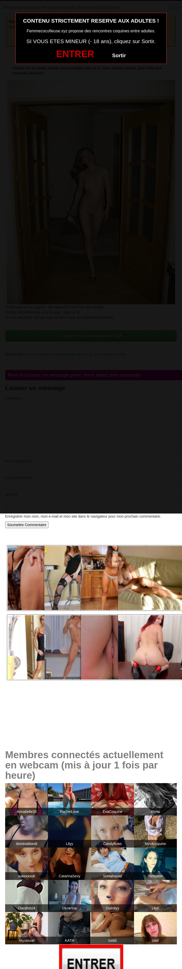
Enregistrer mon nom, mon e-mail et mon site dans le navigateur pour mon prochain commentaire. (83, 516)
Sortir (119, 55)
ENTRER (75, 54)
